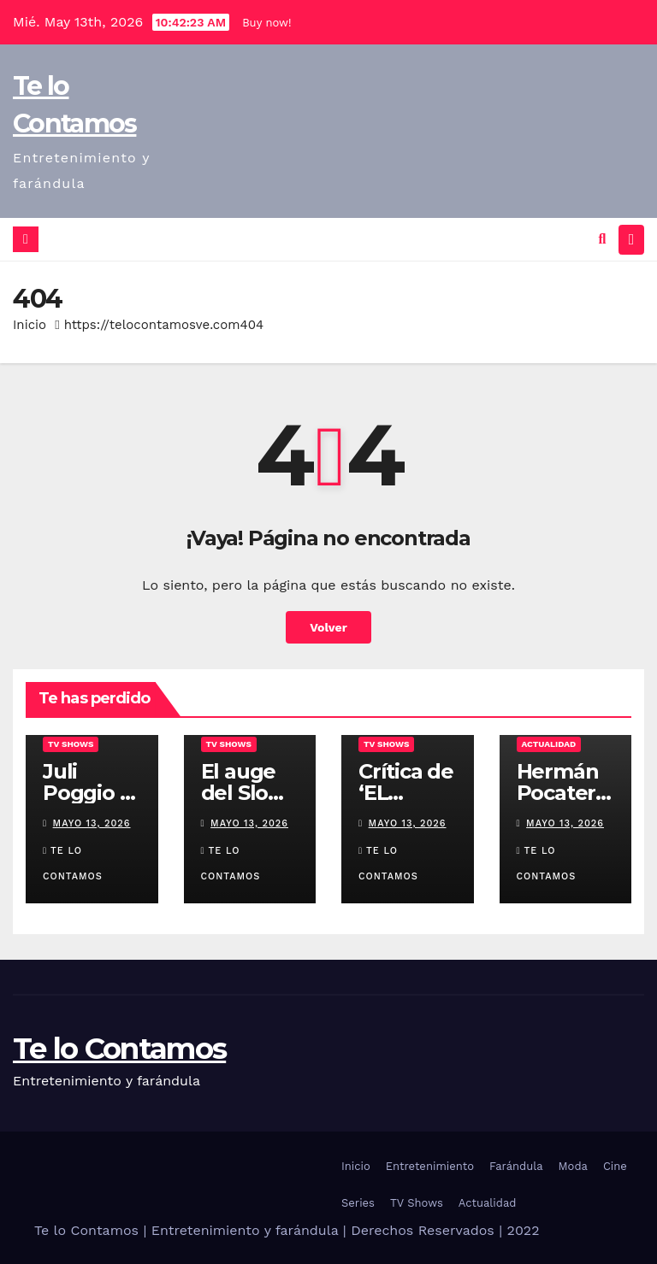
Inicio (29, 324)
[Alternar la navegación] (631, 239)
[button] (603, 239)
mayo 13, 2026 (92, 822)
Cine (615, 1165)
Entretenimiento (430, 1165)
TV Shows (70, 743)
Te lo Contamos (119, 1048)
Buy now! (266, 22)
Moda (573, 1165)
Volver (329, 626)
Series (358, 1202)
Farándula (516, 1165)
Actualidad (549, 743)
